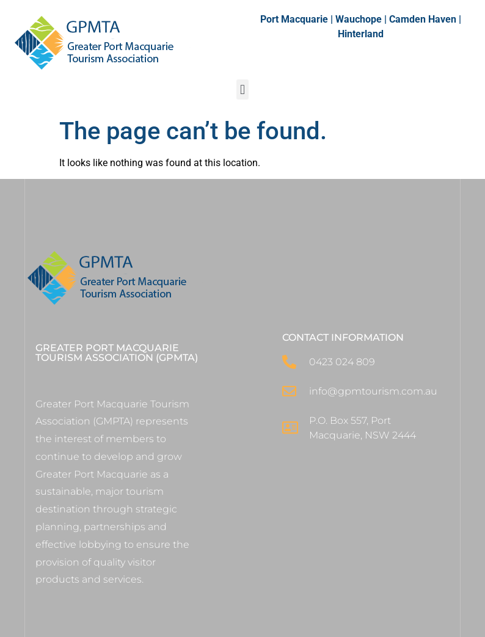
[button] (242, 89)
